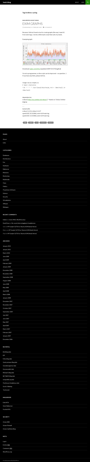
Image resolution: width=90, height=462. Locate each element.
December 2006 (7, 338)
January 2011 (7, 248)
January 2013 (7, 245)
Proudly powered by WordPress (11, 459)
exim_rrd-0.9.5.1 (35, 69)
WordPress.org (7, 451)
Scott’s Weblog (7, 385)
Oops (4, 182)
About (77, 2)
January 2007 (7, 335)
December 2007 (7, 300)
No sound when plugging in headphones (23, 222)
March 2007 (6, 328)
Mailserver (26, 20)
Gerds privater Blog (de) (10, 361)
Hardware (6, 165)
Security (5, 196)
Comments (7, 447)
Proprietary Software (9, 189)
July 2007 (5, 314)
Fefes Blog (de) (7, 358)
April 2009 (6, 259)
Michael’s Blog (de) (8, 372)
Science (5, 192)
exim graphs (32, 24)
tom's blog (7, 2)
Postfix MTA (6, 408)
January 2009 (7, 266)
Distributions (7, 158)
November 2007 (7, 304)
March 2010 (6, 252)
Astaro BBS (6, 421)
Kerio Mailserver (8, 405)
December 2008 (7, 269)
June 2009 (6, 255)
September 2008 (8, 276)
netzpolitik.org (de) (8, 378)
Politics (5, 185)
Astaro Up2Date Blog (9, 428)
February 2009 (7, 262)
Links (82, 2)
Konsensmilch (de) (8, 368)
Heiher (5, 219)
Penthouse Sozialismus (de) (11, 382)
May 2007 (6, 321)
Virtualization (7, 199)
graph (31, 121)
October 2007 (7, 307)
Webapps (6, 206)
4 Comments (48, 27)
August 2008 (7, 280)
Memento (6, 172)
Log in (4, 440)
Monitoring (34, 20)
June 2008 (6, 283)
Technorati (6, 389)
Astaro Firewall (7, 424)
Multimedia (6, 178)
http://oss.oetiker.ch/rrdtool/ (37, 99)
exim (25, 121)
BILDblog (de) (7, 351)
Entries (6, 444)
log (37, 121)
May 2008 (6, 286)
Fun (4, 161)
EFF (4, 354)
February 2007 (7, 331)
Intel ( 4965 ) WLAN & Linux (17, 219)
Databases (6, 154)
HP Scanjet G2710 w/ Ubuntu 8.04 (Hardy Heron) (21, 226)
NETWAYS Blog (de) (9, 375)
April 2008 (6, 290)
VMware (5, 203)
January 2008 (7, 297)
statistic (43, 121)
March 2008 (6, 293)
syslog (51, 121)
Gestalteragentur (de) (9, 365)
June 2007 (6, 318)
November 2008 (7, 273)
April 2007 (6, 324)
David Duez (6, 222)
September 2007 (8, 311)
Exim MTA (6, 401)
